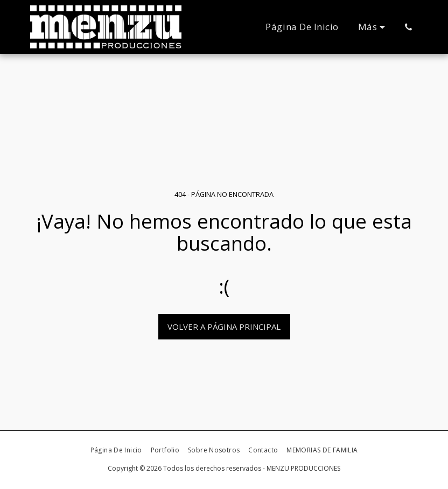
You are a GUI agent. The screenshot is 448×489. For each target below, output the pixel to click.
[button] (408, 27)
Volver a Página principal (224, 326)
